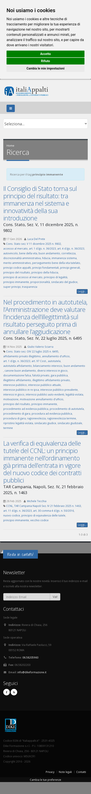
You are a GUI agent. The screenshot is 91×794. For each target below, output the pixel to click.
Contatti (81, 772)
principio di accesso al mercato (22, 277)
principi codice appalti (17, 267)
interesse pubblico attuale (44, 385)
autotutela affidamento (17, 365)
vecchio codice (39, 520)
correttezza (68, 253)
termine (8, 428)
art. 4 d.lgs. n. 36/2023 (70, 248)
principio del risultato (16, 272)
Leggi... (82, 291)
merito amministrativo (17, 263)
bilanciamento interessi (47, 365)
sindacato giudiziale (69, 423)
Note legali (65, 772)
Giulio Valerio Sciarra (40, 346)
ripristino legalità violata (18, 423)
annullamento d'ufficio (56, 356)
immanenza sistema (64, 258)
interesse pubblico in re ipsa (21, 389)
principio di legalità (55, 277)
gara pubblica (59, 375)
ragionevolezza (36, 418)
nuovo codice (11, 515)
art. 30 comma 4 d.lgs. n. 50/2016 (53, 510)
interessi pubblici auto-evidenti (45, 394)
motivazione (11, 399)
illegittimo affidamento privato (51, 380)
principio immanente (16, 282)
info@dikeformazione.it (31, 672)
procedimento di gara (16, 413)
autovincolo (10, 253)
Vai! (55, 597)
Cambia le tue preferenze (45, 779)
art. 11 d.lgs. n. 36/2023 (17, 510)
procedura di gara (14, 418)
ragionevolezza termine (61, 418)
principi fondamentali (45, 267)
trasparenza (29, 286)
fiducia (46, 258)
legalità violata (74, 394)
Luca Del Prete (36, 239)
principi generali (70, 267)
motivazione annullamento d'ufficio (41, 399)
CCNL (9, 506)
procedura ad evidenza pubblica (52, 413)
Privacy (50, 772)
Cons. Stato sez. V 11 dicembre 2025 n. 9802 (33, 243)
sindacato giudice (45, 423)
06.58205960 (30, 657)
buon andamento (49, 253)
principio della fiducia (44, 272)
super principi (12, 286)
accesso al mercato (15, 248)
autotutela (54, 361)
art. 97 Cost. (39, 361)
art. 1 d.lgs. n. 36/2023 (42, 248)
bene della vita (28, 253)
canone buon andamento (20, 370)
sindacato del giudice (64, 282)
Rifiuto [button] (45, 61)
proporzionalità (40, 282)
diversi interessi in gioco (52, 370)
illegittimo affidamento (17, 380)
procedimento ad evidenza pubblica (25, 408)
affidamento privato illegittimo (22, 356)
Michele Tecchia (36, 501)
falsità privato (40, 375)
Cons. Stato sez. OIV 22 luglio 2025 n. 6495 (32, 351)
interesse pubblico (15, 385)
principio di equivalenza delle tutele (43, 515)
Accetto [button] (45, 54)
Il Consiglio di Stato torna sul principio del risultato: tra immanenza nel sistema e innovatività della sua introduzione (40, 203)
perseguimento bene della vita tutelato (56, 263)
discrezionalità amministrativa (22, 258)
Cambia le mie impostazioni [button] (45, 68)
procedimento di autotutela (67, 408)
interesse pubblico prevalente (59, 389)
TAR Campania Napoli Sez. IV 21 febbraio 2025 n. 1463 (47, 506)
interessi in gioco (13, 394)
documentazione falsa (17, 375)
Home (10, 145)
